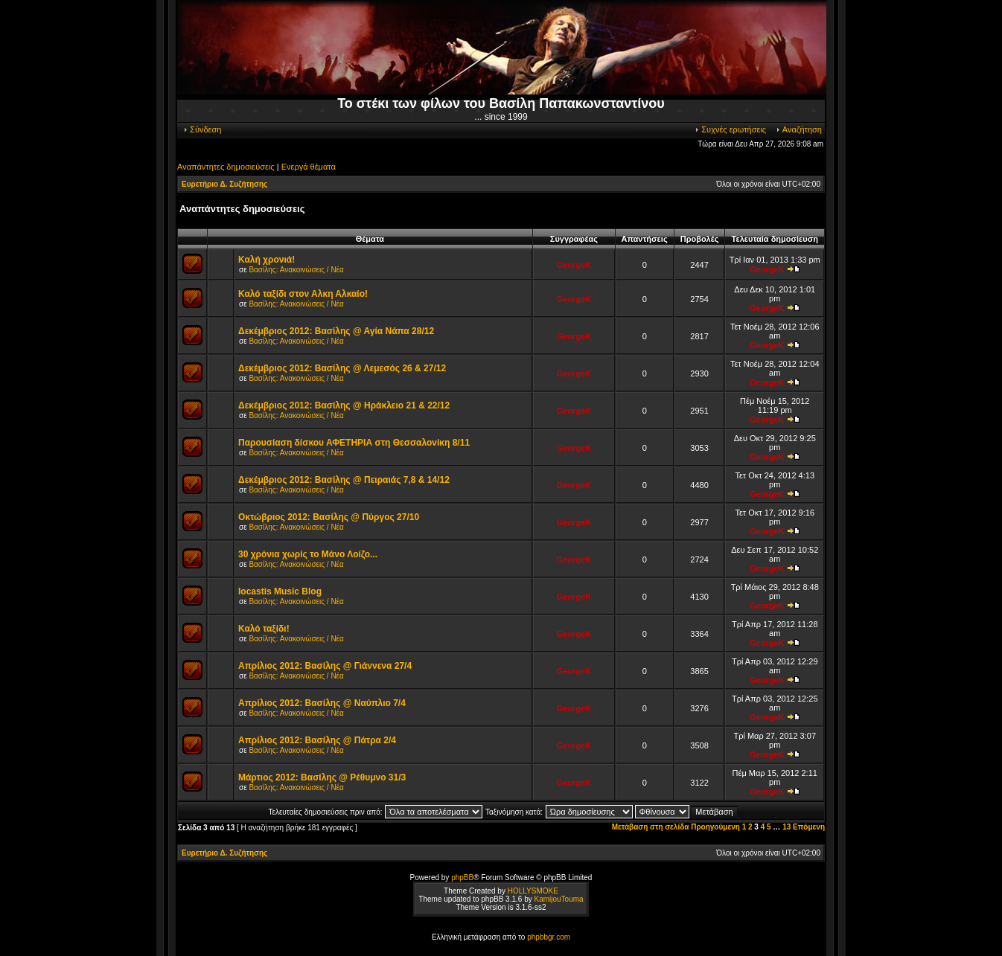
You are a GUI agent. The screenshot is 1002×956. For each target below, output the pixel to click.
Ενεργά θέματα (308, 166)
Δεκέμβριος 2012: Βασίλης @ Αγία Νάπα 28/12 (336, 331)
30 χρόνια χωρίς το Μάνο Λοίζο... (307, 554)
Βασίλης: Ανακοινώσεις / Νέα (296, 270)
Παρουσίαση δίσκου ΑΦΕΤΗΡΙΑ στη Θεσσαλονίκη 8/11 (354, 442)
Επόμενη (809, 827)
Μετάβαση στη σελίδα (650, 827)
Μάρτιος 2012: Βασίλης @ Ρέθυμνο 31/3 (322, 777)
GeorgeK (574, 264)
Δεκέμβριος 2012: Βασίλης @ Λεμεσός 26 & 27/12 (342, 368)
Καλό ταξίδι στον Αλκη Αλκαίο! (303, 294)
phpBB (462, 877)
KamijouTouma (558, 899)
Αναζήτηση (798, 129)
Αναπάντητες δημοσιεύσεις (226, 166)
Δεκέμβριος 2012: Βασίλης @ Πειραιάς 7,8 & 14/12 (344, 480)
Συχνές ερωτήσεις (730, 129)
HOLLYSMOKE (533, 891)
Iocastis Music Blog (280, 591)
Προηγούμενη (715, 827)
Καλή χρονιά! (266, 259)
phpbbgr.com (548, 937)
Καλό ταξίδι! (264, 628)
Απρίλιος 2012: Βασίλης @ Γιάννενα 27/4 (325, 666)
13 (786, 827)
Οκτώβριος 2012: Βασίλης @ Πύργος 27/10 (328, 517)
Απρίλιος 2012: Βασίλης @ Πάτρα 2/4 (317, 740)
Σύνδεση (201, 129)
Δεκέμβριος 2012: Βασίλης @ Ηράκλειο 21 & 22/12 (344, 405)
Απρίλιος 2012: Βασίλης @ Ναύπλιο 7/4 (322, 703)
